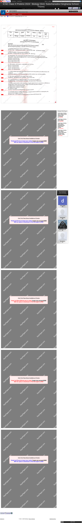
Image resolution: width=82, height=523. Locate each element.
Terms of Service (32, 518)
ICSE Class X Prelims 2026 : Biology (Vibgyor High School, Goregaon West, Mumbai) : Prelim (62, 132)
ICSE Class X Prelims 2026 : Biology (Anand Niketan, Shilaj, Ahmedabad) (62, 115)
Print (70, 8)
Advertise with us (53, 518)
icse (21, 16)
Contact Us (2, 518)
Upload (49, 1)
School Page (17, 16)
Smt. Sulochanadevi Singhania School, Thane (18, 11)
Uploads (20, 14)
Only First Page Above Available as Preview (29, 138)
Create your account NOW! (39, 141)
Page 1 (53, 26)
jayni (5, 16)
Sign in (46, 1)
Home (1, 16)
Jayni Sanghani (13, 10)
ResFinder (19, 1)
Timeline (14, 14)
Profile (7, 14)
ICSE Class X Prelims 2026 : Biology (62, 120)
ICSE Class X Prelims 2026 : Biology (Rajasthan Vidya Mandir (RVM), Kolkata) (62, 125)
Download (75, 8)
